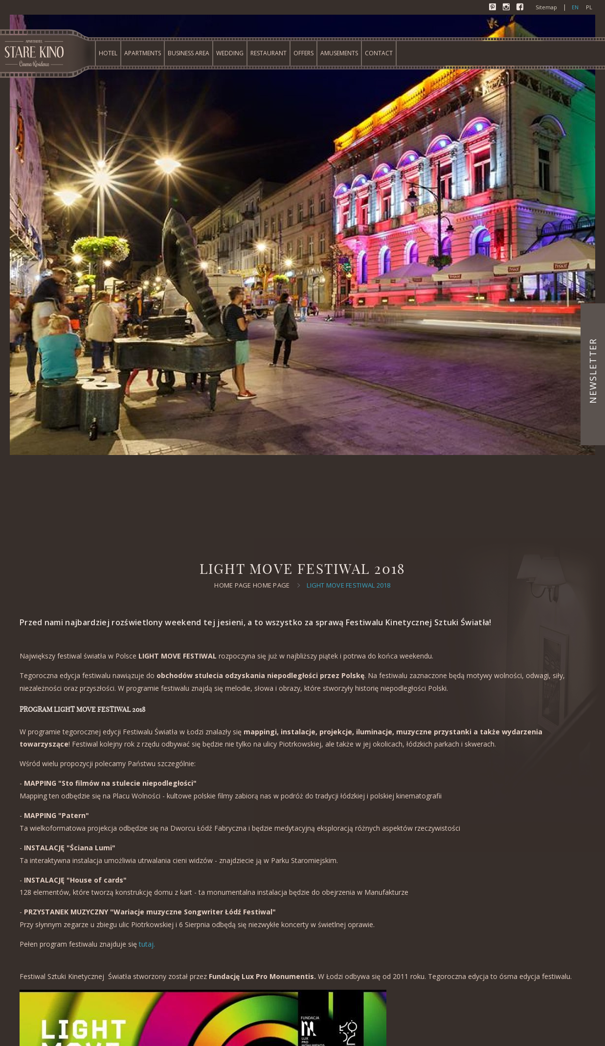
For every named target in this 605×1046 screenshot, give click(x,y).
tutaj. (147, 944)
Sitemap (546, 7)
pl (589, 7)
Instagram (507, 7)
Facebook (520, 7)
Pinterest (493, 7)
